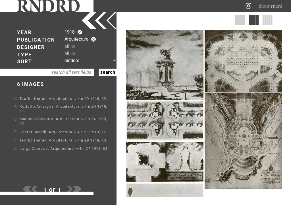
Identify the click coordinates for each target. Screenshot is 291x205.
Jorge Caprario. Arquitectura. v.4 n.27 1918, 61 (63, 148)
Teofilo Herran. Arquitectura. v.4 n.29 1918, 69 (63, 99)
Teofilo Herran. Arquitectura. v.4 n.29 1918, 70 (63, 140)
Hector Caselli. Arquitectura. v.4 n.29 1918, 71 (63, 132)
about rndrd (270, 6)
